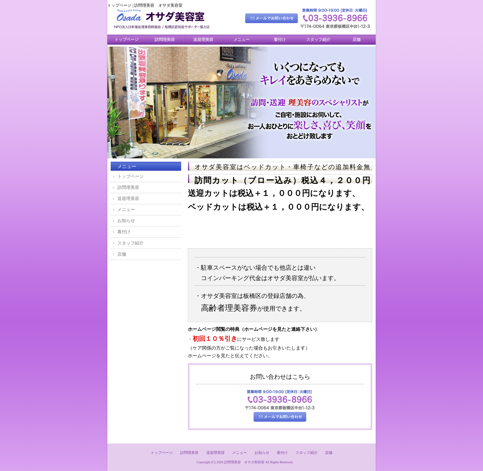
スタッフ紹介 (318, 39)
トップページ (126, 39)
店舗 (357, 39)
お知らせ (126, 220)
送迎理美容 (203, 39)
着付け (280, 39)
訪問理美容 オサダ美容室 (244, 462)
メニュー (241, 39)
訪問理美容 (165, 39)
